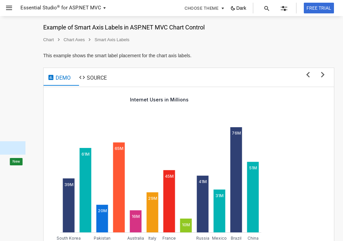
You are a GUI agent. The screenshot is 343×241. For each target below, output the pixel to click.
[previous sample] (308, 75)
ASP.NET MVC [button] (85, 8)
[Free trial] (319, 8)
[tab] (118, 78)
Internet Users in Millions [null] (218, 99)
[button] (6, 8)
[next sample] (323, 75)
